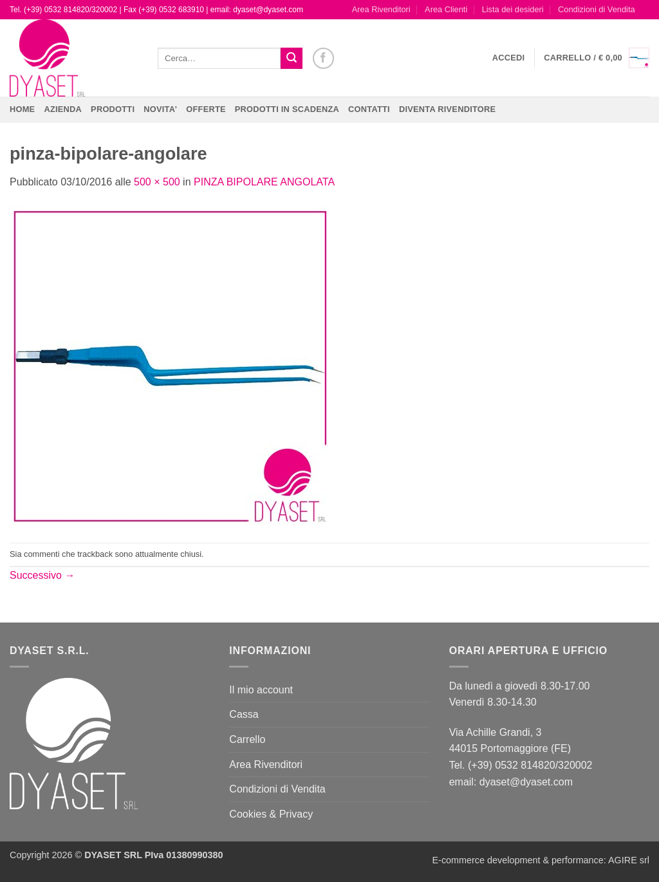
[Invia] (291, 59)
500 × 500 (157, 181)
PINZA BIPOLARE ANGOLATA (264, 181)
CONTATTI (369, 109)
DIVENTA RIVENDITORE (447, 109)
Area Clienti (446, 9)
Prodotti (113, 109)
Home (22, 109)
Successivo (42, 575)
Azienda (63, 109)
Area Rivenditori (381, 9)
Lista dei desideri (513, 9)
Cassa (243, 714)
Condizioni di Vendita (596, 9)
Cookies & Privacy (271, 814)
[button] (508, 58)
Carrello (247, 739)
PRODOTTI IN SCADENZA (287, 109)
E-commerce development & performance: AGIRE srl (540, 860)
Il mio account (261, 689)
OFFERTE (206, 109)
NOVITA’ (160, 109)
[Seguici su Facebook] (323, 58)
